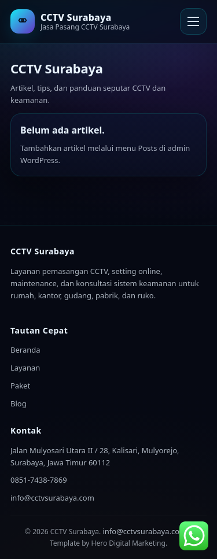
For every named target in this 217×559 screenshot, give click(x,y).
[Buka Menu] (193, 21)
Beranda (25, 350)
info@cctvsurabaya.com (52, 498)
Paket (20, 385)
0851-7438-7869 (38, 480)
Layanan (25, 367)
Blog (18, 403)
